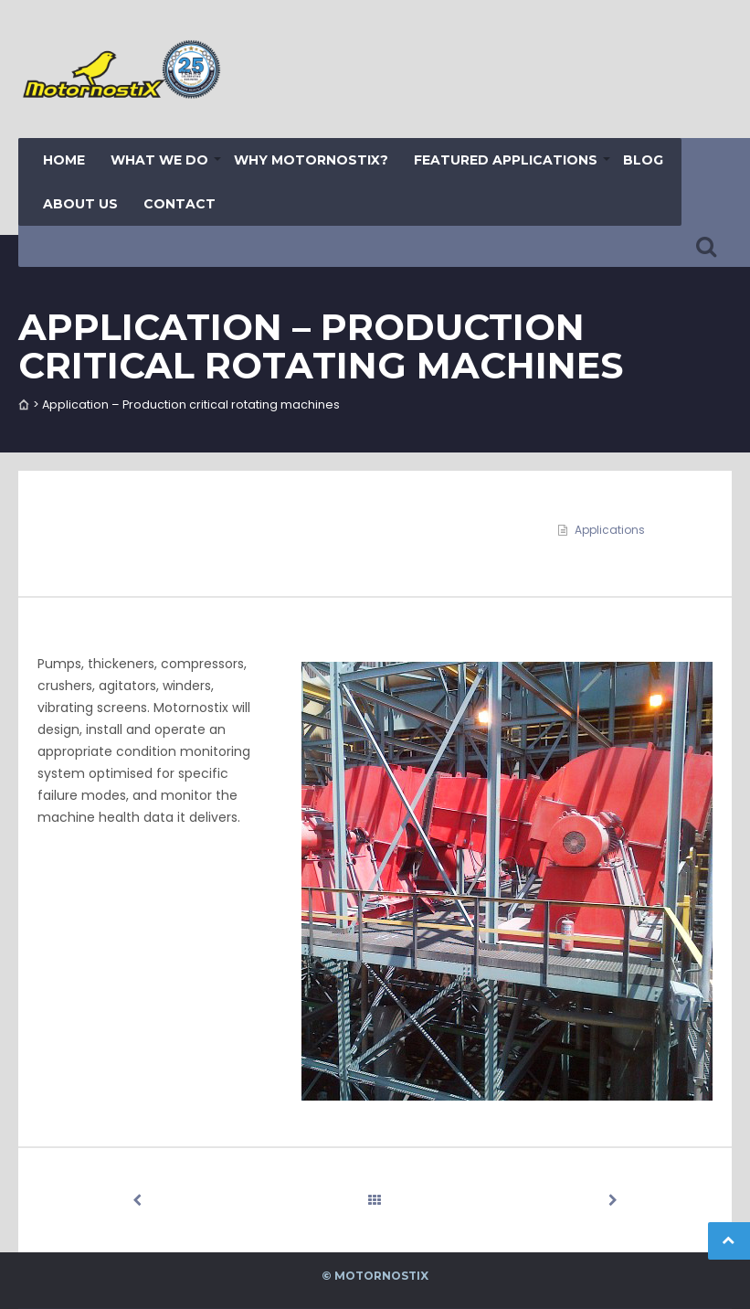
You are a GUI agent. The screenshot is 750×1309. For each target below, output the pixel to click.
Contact (179, 204)
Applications (610, 529)
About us (80, 204)
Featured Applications (505, 160)
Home (64, 160)
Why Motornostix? (311, 160)
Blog (643, 160)
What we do (159, 160)
